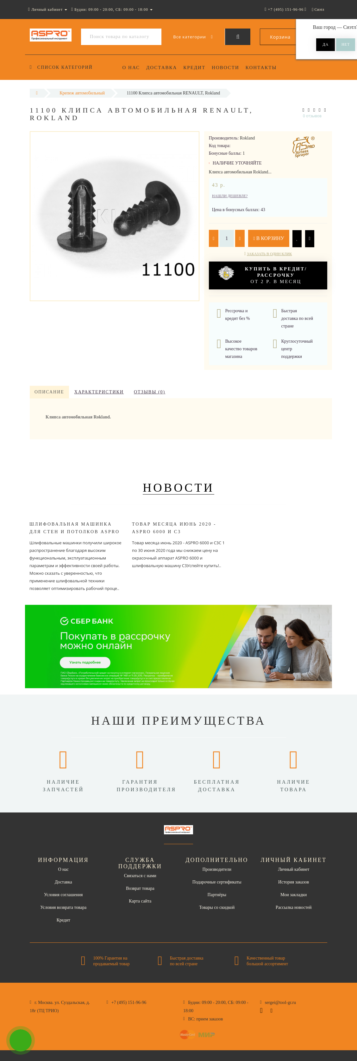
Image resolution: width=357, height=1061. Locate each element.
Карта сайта (140, 901)
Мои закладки (293, 894)
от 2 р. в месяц (262, 275)
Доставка (162, 67)
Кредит (196, 67)
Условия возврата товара (63, 907)
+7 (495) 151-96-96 (129, 1002)
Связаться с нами (140, 875)
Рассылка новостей (294, 907)
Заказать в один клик (269, 254)
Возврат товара (140, 888)
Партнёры (217, 894)
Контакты (265, 67)
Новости (228, 67)
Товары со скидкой (217, 907)
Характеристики (99, 392)
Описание (49, 392)
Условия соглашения (63, 894)
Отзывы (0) (149, 392)
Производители (216, 869)
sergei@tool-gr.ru (280, 1002)
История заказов (293, 882)
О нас (131, 67)
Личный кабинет (293, 869)
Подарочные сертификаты (216, 882)
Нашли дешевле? (230, 196)
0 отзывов (312, 116)
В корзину (268, 238)
